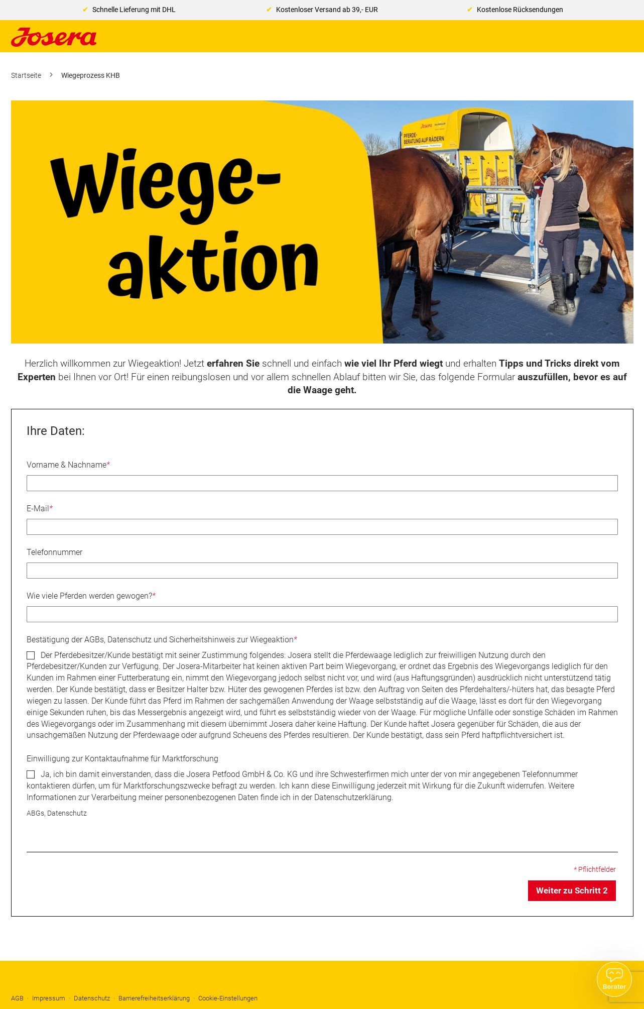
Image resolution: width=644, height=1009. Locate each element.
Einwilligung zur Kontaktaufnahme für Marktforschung (122, 758)
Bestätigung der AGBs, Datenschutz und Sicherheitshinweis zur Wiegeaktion (162, 639)
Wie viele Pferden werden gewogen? (91, 596)
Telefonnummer (54, 552)
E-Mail (40, 508)
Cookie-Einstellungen (227, 998)
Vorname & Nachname (68, 465)
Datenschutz (67, 813)
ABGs (35, 813)
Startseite (27, 75)
